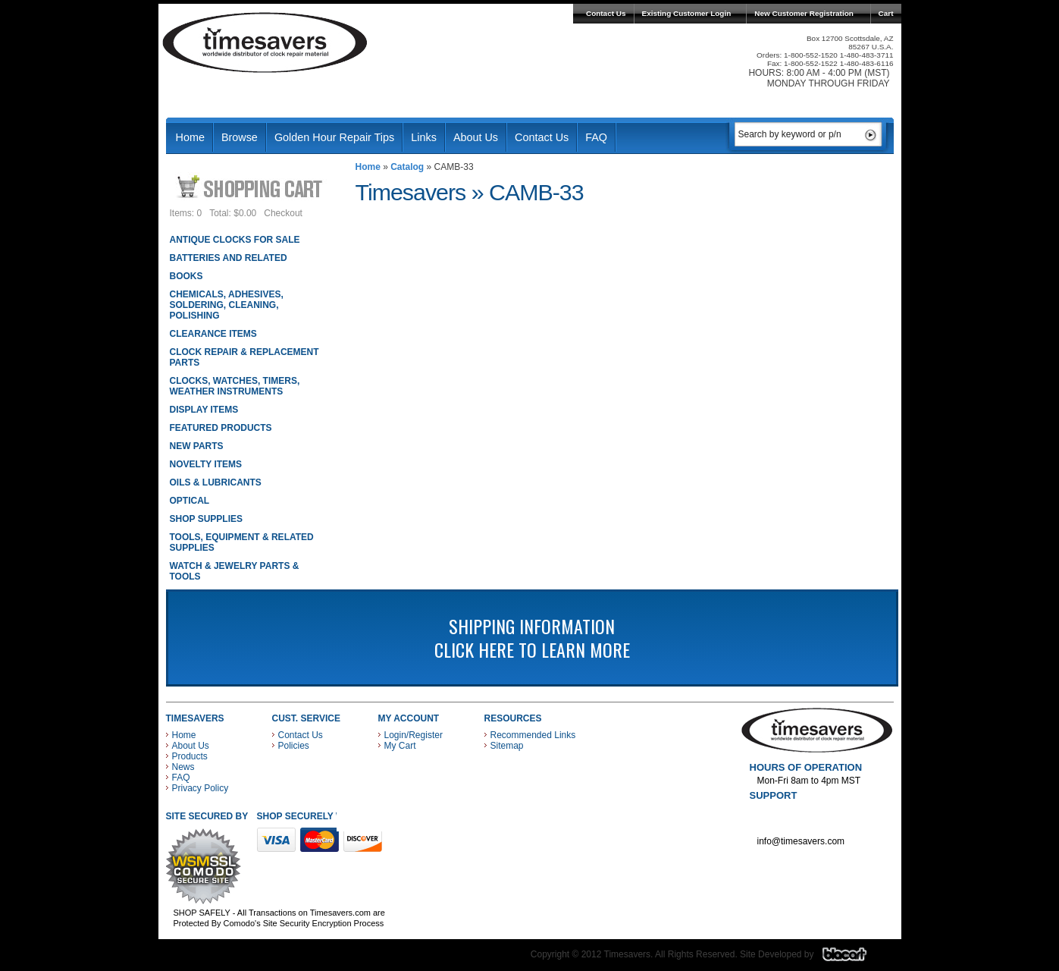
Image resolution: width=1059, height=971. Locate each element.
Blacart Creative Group (854, 958)
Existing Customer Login (687, 13)
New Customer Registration (804, 13)
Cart (886, 13)
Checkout (283, 213)
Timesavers (265, 42)
